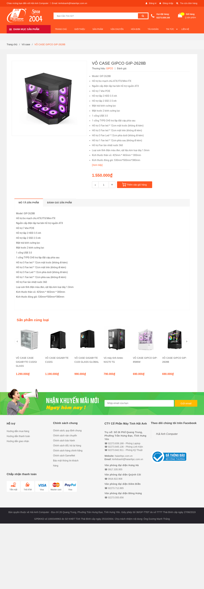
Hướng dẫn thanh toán (18, 436)
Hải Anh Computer (167, 434)
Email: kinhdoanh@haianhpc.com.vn (69, 3)
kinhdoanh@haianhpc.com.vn (127, 459)
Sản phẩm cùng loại (33, 320)
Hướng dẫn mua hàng (18, 431)
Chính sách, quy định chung (67, 430)
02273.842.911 (116, 450)
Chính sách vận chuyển (65, 435)
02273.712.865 (116, 488)
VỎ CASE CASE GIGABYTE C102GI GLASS (26, 362)
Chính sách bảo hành (64, 440)
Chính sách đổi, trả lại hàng (67, 445)
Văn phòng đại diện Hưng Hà (122, 465)
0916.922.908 (115, 478)
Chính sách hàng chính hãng (67, 450)
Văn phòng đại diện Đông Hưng (123, 493)
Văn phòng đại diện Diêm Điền (123, 484)
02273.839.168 (163, 18)
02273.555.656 (116, 497)
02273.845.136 (116, 446)
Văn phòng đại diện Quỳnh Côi (123, 474)
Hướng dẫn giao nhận (18, 441)
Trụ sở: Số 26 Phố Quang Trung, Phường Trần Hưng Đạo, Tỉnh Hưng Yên (125, 436)
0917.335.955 (115, 469)
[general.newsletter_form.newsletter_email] (139, 403)
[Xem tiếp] (97, 165)
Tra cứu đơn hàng (188, 3)
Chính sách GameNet (64, 455)
